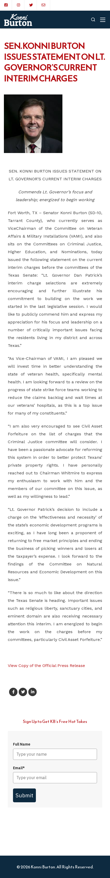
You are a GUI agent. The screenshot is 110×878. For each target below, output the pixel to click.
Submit (24, 795)
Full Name (21, 744)
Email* (19, 768)
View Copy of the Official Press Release (46, 665)
